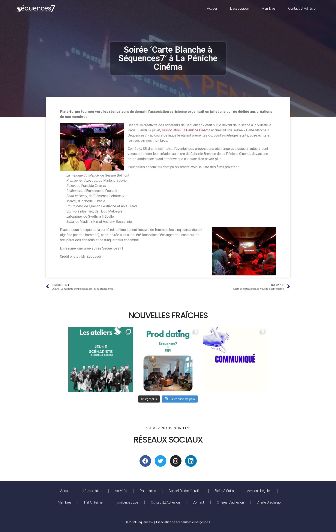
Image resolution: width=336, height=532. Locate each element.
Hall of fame (93, 502)
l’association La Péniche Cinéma (186, 130)
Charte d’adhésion (269, 502)
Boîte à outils (224, 491)
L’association (239, 8)
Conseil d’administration (185, 491)
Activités (121, 491)
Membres (268, 8)
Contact (198, 502)
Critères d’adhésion (230, 502)
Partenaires (148, 491)
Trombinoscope (126, 502)
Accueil (212, 8)
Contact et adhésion (302, 8)
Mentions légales (258, 491)
